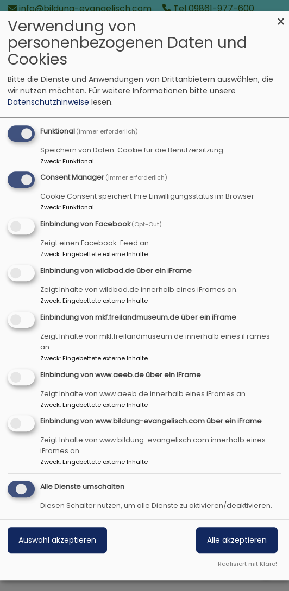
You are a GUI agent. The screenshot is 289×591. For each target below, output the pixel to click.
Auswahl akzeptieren (57, 540)
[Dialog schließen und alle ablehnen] (281, 17)
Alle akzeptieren (237, 540)
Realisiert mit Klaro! (247, 564)
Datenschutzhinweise (48, 102)
